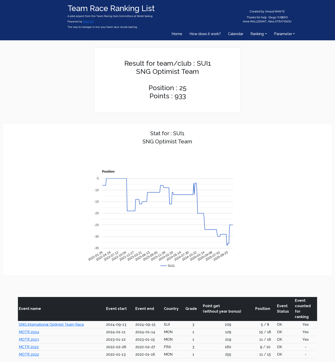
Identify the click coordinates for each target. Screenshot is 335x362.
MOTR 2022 (29, 354)
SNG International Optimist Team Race (51, 324)
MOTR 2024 (29, 332)
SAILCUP (88, 21)
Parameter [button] (283, 34)
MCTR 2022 (29, 347)
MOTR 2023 (29, 339)
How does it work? (205, 34)
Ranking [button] (257, 34)
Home (177, 34)
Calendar (235, 34)
